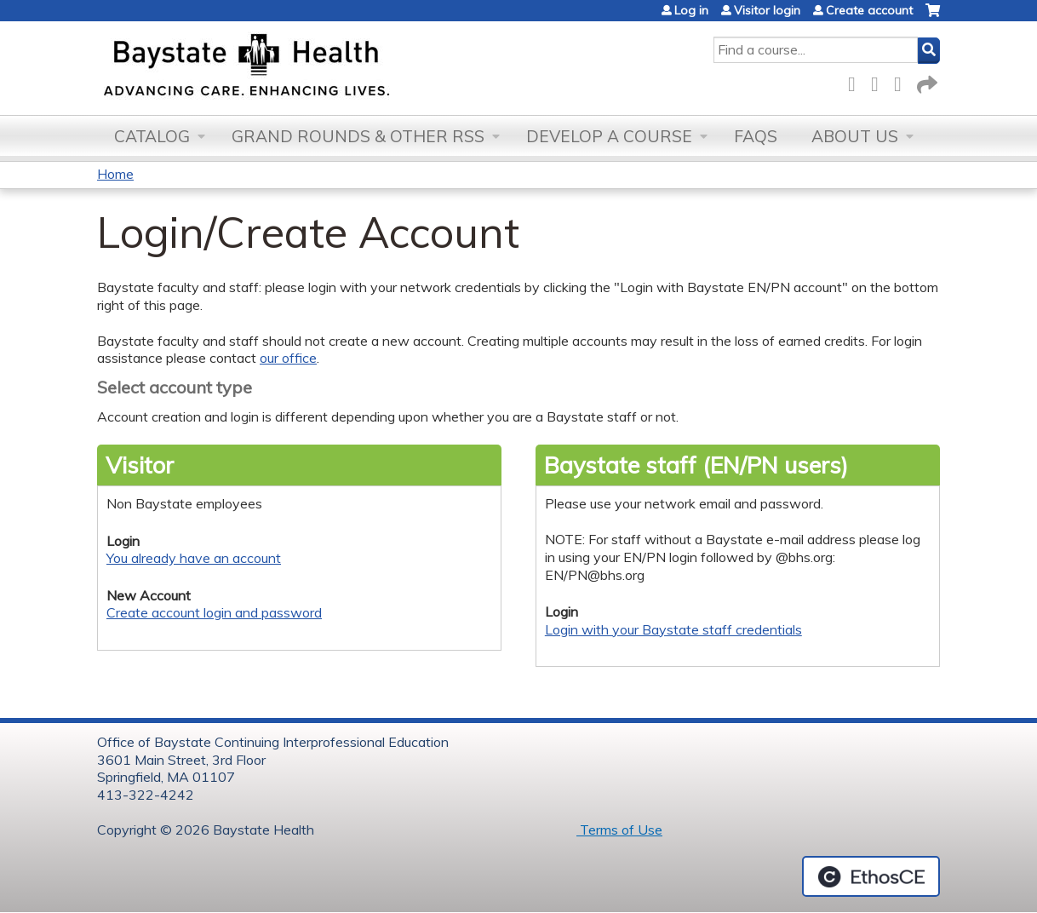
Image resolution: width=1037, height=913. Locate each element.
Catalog (152, 136)
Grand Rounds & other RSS (358, 136)
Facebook (856, 81)
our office (288, 357)
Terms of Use (619, 829)
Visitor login (767, 10)
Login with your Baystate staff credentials (673, 629)
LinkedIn (902, 81)
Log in (691, 10)
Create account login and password (214, 612)
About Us (854, 136)
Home (115, 173)
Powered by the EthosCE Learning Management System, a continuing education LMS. (871, 876)
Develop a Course (609, 136)
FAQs (755, 136)
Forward (925, 81)
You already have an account (193, 557)
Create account (869, 10)
